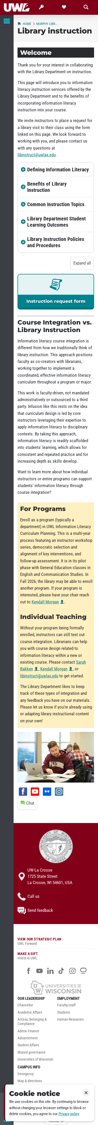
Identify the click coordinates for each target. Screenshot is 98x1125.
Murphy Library (47, 24)
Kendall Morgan (45, 601)
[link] (56, 291)
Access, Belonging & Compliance (32, 1021)
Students (63, 1012)
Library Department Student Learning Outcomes (56, 221)
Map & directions (30, 1081)
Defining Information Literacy (58, 169)
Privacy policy (69, 1113)
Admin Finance (28, 1031)
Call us (28, 896)
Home (24, 24)
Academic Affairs (30, 1012)
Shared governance (31, 1052)
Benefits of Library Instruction (47, 187)
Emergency (26, 1074)
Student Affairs (28, 1045)
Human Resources (70, 1019)
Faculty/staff (66, 1005)
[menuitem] (36, 1006)
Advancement (28, 1038)
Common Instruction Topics (55, 204)
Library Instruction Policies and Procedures (55, 242)
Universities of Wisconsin (35, 1059)
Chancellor (25, 1005)
